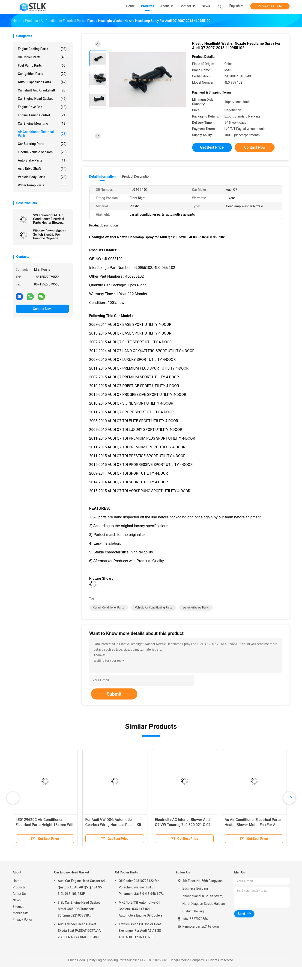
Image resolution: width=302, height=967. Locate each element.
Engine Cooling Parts (42, 49)
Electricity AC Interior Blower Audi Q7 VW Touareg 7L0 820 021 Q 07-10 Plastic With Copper (183, 824)
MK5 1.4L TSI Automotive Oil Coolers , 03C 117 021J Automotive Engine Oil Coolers (141, 909)
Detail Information (102, 176)
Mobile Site (21, 913)
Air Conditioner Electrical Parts (42, 133)
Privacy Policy (23, 919)
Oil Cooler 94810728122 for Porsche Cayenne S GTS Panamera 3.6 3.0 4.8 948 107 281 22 (140, 888)
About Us (19, 894)
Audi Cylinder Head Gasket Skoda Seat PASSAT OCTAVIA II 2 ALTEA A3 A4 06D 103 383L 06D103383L (81, 931)
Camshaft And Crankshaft (42, 90)
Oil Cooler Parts (42, 57)
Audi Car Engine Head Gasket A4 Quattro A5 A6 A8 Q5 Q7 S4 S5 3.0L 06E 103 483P (81, 887)
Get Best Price (212, 147)
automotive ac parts (196, 607)
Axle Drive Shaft (42, 168)
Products (19, 887)
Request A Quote (270, 6)
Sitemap (18, 906)
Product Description (136, 176)
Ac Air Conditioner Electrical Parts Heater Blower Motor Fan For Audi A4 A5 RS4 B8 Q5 (253, 824)
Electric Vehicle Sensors (42, 152)
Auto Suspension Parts (42, 82)
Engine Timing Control (42, 115)
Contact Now (42, 309)
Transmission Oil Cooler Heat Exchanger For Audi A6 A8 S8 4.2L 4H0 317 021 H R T (140, 930)
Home (17, 881)
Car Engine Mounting (42, 123)
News (17, 900)
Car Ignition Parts (42, 73)
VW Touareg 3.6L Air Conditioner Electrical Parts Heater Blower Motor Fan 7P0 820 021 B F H (50, 218)
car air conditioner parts (108, 607)
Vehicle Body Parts (42, 177)
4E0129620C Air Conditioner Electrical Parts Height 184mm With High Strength (45, 824)
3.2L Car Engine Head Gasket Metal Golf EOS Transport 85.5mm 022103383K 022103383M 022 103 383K (79, 910)
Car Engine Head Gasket (42, 98)
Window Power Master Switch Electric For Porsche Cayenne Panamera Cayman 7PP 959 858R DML (50, 234)
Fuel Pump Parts (42, 65)
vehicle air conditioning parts (153, 607)
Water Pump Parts (42, 185)
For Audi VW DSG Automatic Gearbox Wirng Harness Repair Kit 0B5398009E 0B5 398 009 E (113, 824)
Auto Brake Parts (42, 160)
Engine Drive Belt (42, 107)
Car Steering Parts (42, 143)
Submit (114, 694)
